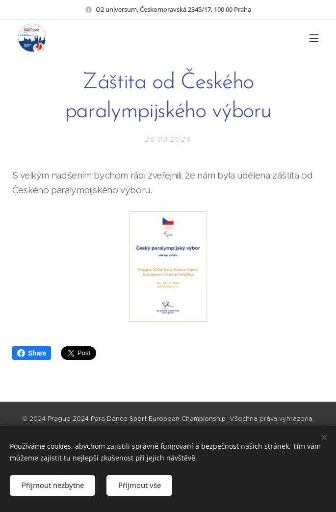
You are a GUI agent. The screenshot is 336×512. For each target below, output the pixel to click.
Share (31, 353)
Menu (314, 38)
